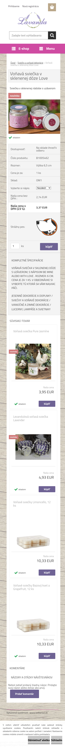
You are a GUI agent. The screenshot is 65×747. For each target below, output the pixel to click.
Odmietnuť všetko (39, 740)
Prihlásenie (14, 6)
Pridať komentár (24, 694)
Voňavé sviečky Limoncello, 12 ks (32, 503)
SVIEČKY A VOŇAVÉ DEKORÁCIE (30, 300)
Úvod (13, 62)
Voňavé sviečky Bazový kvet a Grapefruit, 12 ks (31, 587)
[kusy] (15, 246)
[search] (52, 35)
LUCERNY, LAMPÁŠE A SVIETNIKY (31, 309)
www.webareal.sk (38, 712)
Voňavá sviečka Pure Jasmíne (31, 331)
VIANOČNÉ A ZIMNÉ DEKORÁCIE (30, 305)
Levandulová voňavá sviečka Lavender (30, 418)
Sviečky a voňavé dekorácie (30, 62)
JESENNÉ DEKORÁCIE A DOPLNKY (31, 296)
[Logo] (32, 20)
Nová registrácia (30, 6)
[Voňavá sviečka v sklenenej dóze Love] (34, 101)
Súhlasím (56, 740)
